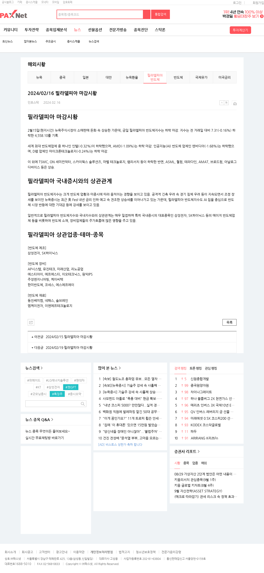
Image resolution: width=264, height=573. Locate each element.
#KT (38, 387)
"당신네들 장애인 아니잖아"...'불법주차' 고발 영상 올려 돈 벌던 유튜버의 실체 (130, 431)
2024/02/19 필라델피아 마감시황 (69, 347)
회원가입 (258, 2)
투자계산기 (240, 30)
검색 (146, 14)
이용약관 (78, 552)
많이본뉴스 (30, 41)
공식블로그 (8, 2)
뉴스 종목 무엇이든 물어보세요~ (47, 431)
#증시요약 (74, 394)
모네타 (44, 2)
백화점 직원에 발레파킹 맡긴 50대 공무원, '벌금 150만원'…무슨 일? (130, 411)
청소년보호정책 (146, 552)
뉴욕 (39, 77)
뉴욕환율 (132, 77)
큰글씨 (226, 102)
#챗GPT (70, 387)
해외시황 (37, 64)
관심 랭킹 (211, 368)
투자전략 (32, 30)
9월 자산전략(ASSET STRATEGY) (198, 491)
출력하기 (234, 102)
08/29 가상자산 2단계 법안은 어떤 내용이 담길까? (206, 474)
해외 (204, 463)
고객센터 (44, 552)
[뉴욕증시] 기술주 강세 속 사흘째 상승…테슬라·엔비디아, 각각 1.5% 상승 (130, 392)
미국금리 (224, 77)
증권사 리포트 (185, 452)
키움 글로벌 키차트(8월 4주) (194, 485)
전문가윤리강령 (171, 552)
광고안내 (61, 552)
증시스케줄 (32, 2)
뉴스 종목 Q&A (37, 420)
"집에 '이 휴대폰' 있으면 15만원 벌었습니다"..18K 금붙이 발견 (130, 425)
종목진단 (141, 30)
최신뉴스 (7, 41)
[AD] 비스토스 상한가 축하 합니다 (120, 444)
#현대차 (79, 380)
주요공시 (51, 41)
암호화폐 (67, 2)
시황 (177, 463)
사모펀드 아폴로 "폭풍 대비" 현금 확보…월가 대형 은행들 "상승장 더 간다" (130, 398)
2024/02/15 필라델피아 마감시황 (69, 336)
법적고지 (124, 552)
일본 (86, 77)
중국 (62, 77)
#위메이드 (33, 380)
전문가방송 (118, 30)
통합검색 (160, 14)
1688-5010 (23, 563)
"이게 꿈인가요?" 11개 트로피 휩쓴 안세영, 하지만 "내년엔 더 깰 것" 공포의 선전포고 (130, 418)
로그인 (237, 2)
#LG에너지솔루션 (57, 380)
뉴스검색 (94, 41)
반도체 (178, 77)
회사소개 (10, 552)
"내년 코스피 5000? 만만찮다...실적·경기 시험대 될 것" (130, 405)
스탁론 (160, 30)
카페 (19, 2)
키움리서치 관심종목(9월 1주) (195, 480)
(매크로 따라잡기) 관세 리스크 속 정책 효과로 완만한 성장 (206, 496)
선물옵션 (95, 30)
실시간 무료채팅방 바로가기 (44, 438)
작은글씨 (221, 102)
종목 (186, 463)
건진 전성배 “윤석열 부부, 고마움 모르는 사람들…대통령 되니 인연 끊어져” (130, 438)
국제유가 (201, 77)
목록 (229, 322)
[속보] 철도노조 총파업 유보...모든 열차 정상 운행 (130, 378)
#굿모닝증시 (38, 394)
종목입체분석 (56, 30)
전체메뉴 (258, 30)
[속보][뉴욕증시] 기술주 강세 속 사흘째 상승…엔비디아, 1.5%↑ (130, 385)
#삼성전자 (53, 387)
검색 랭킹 (180, 368)
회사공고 (27, 552)
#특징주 (57, 394)
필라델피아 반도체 (155, 77)
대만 (109, 77)
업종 (195, 463)
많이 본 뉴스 (108, 368)
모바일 (55, 2)
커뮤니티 (11, 30)
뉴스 (77, 30)
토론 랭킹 (196, 368)
